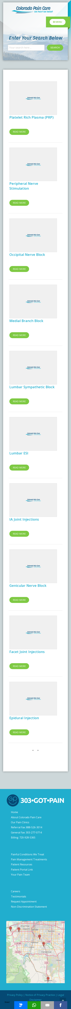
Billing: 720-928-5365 (23, 837)
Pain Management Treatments (29, 859)
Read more (19, 131)
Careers (15, 891)
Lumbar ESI (18, 453)
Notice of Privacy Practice (40, 995)
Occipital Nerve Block (27, 254)
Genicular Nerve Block (27, 585)
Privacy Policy (15, 995)
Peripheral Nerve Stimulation (23, 186)
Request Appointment (24, 901)
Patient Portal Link (22, 869)
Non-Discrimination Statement (29, 906)
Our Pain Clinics (20, 822)
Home (14, 812)
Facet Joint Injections (27, 651)
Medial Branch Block (26, 320)
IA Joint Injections (24, 519)
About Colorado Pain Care (26, 817)
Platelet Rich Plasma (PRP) (31, 117)
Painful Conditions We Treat (27, 854)
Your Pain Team (20, 874)
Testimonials (18, 896)
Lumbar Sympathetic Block (32, 386)
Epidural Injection (24, 717)
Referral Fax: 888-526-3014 (26, 827)
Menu (57, 21)
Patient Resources (21, 864)
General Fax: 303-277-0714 (26, 832)
